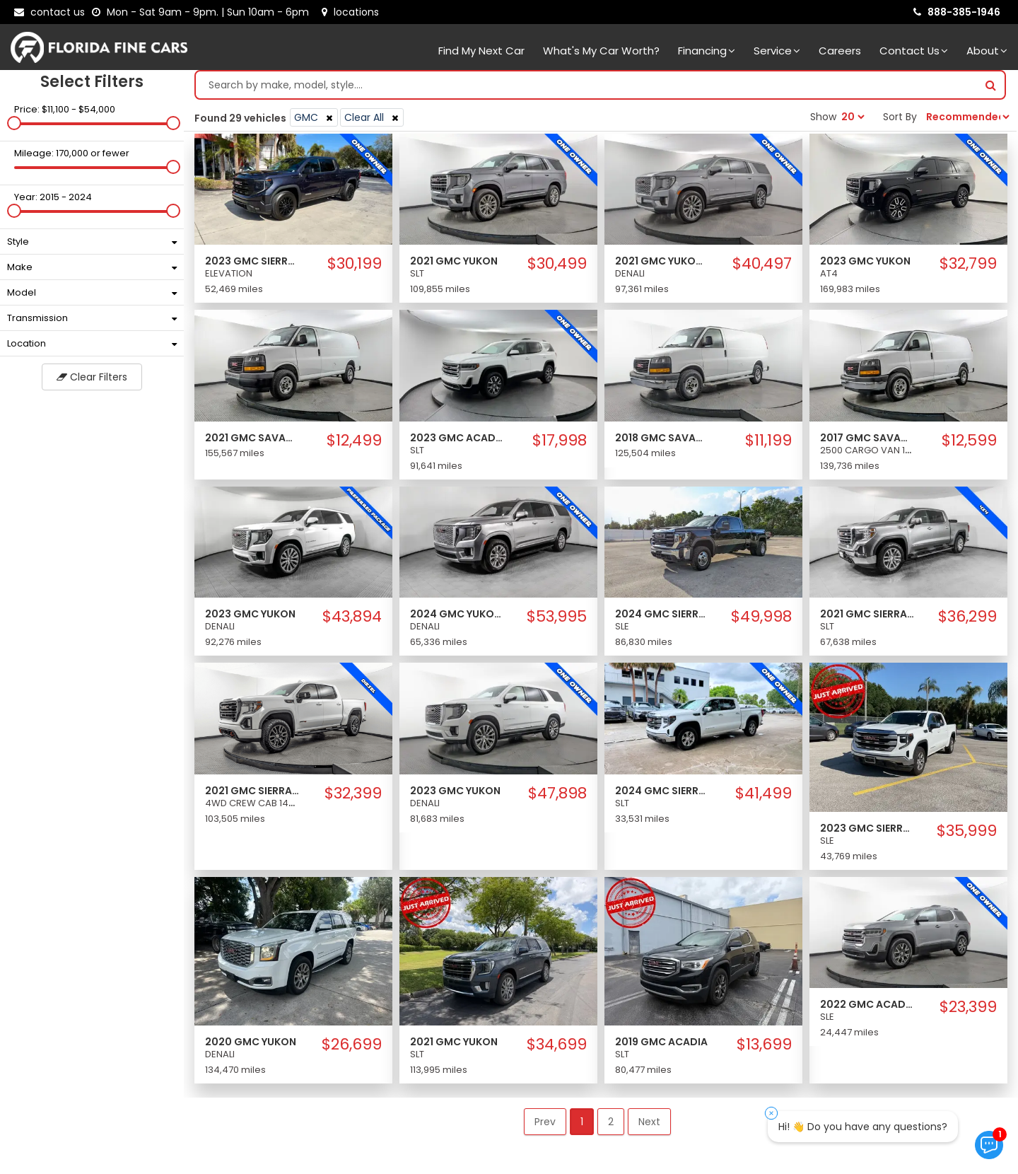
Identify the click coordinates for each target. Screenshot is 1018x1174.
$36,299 (967, 620)
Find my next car (481, 50)
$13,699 (764, 1048)
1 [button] (581, 1125)
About (986, 50)
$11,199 (768, 444)
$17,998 (559, 444)
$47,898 (557, 797)
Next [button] (649, 1125)
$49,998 (761, 620)
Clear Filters (92, 380)
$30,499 (557, 267)
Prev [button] (545, 1125)
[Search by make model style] (586, 88)
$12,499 (354, 444)
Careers (840, 50)
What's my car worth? (601, 50)
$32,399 (353, 797)
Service (777, 50)
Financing (706, 50)
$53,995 (557, 620)
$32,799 (968, 267)
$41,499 (763, 797)
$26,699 (352, 1048)
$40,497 (762, 267)
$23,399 (968, 1010)
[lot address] (350, 12)
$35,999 (967, 834)
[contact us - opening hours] (203, 12)
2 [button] (611, 1125)
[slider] (14, 127)
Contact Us (913, 50)
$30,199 (354, 267)
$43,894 (352, 620)
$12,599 (969, 444)
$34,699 (557, 1048)
